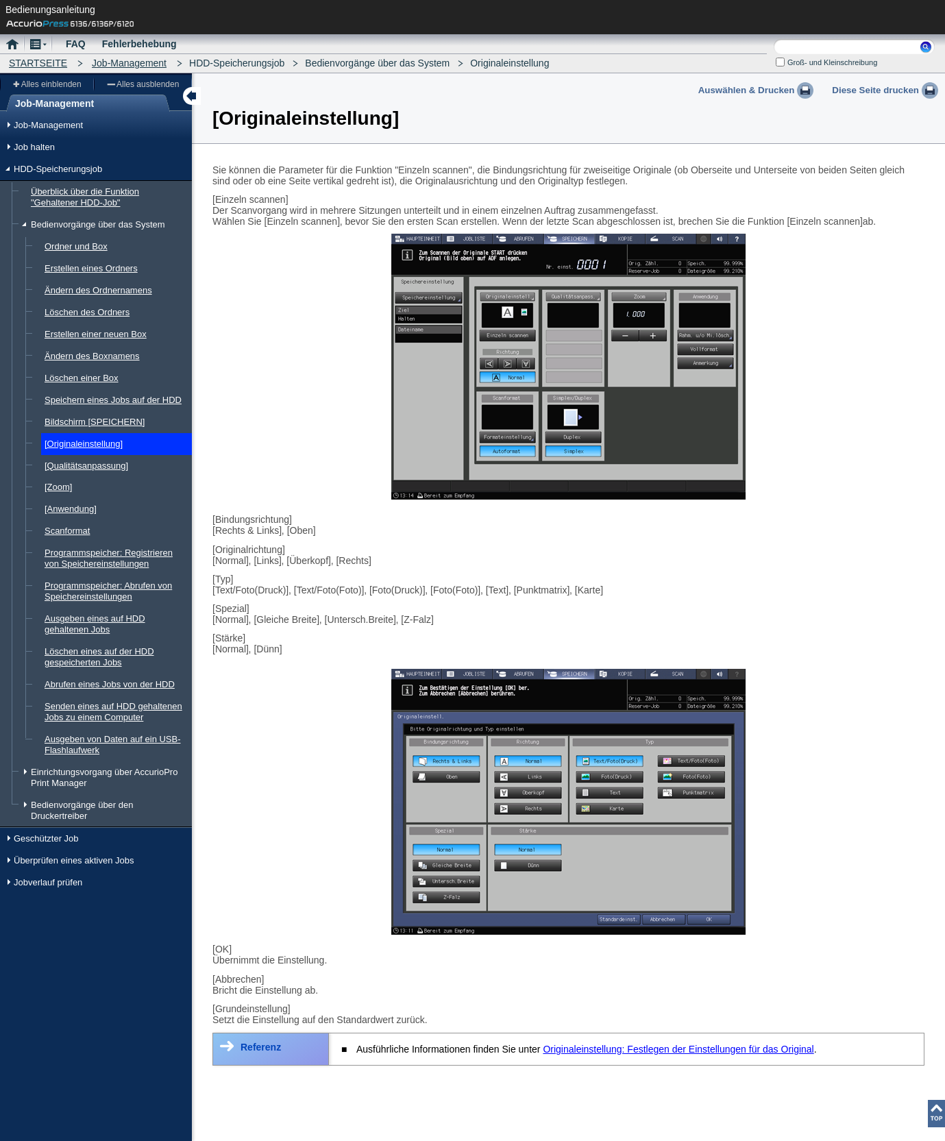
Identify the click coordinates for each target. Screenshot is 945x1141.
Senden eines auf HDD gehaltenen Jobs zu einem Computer (113, 711)
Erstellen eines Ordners (91, 268)
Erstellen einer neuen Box (96, 334)
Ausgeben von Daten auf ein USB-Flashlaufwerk (113, 744)
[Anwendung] (71, 509)
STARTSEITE (38, 63)
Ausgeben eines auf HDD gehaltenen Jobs (95, 624)
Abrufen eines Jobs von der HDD (110, 684)
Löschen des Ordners (87, 312)
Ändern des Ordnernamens (98, 290)
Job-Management (129, 63)
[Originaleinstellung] (84, 444)
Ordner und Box (76, 246)
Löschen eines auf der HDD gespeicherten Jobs (99, 656)
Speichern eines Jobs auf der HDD (113, 400)
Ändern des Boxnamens (92, 356)
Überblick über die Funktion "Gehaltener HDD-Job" (85, 197)
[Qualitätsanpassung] (86, 466)
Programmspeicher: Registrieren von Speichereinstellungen (109, 558)
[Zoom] (58, 487)
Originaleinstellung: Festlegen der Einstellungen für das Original (678, 1049)
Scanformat (67, 531)
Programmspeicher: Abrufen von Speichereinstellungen (108, 591)
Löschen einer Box (82, 378)
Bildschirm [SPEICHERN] (95, 422)
